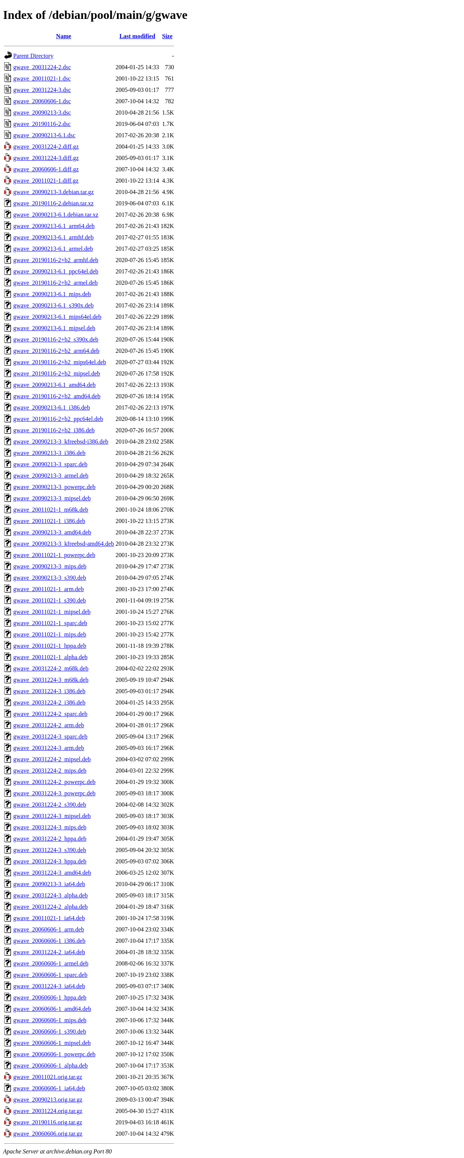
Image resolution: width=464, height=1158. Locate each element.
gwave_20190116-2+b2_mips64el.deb (59, 362)
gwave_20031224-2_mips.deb (49, 770)
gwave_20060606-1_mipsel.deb (52, 1043)
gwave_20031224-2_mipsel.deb (52, 759)
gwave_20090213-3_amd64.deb (52, 532)
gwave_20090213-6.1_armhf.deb (53, 237)
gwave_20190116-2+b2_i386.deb (54, 430)
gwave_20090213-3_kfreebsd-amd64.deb (63, 543)
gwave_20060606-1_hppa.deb (49, 997)
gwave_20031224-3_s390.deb (49, 850)
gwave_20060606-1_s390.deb (49, 1031)
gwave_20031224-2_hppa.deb (49, 838)
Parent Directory (33, 56)
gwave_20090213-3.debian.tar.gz (53, 192)
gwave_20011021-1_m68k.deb (50, 509)
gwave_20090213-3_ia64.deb (49, 884)
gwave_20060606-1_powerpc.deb (54, 1054)
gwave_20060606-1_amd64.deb (52, 1009)
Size (167, 36)
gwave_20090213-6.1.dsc (44, 135)
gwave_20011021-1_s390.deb (49, 600)
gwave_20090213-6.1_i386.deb (51, 407)
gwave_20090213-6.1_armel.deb (53, 248)
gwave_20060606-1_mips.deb (49, 1020)
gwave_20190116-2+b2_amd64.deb (56, 396)
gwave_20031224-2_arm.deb (48, 725)
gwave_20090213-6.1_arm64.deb (54, 226)
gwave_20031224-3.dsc (42, 90)
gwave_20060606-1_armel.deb (51, 963)
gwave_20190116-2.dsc (42, 124)
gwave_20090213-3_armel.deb (51, 475)
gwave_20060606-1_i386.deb (49, 941)
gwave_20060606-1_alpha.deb (50, 1065)
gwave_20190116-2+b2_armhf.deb (55, 260)
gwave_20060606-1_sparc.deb (50, 975)
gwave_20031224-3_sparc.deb (50, 736)
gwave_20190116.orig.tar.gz (47, 1122)
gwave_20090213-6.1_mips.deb (52, 294)
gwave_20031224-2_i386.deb (49, 702)
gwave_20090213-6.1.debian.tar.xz (55, 214)
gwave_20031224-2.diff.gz (46, 146)
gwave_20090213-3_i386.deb (49, 453)
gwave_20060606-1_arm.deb (48, 929)
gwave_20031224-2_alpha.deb (50, 906)
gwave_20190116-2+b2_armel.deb (55, 282)
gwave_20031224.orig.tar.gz (48, 1111)
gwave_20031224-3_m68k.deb (51, 680)
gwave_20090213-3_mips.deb (49, 566)
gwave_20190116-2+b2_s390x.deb (55, 339)
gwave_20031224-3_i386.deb (49, 691)
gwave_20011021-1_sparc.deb (50, 623)
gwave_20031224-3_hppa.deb (49, 861)
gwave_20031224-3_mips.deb (49, 827)
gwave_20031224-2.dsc (42, 67)
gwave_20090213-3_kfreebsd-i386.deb (60, 441)
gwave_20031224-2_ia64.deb (49, 952)
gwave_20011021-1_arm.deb (48, 589)
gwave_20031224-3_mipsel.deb (52, 816)
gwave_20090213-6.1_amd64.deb (54, 385)
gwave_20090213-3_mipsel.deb (52, 498)
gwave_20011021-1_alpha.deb (50, 657)
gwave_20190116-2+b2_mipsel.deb (56, 373)
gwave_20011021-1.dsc (42, 78)
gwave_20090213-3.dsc (42, 112)
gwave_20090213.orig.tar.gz (48, 1099)
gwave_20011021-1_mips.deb (49, 634)
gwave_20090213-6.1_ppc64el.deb (55, 271)
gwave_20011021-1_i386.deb (49, 521)
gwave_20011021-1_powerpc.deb (54, 555)
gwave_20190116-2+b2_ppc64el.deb (58, 419)
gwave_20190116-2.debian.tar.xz (53, 203)
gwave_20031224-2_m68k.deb (51, 668)
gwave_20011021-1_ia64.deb (49, 918)
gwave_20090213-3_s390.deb (49, 577)
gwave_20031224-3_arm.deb (48, 748)
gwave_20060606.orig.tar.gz (48, 1133)
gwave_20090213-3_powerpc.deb (54, 487)
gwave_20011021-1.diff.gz (45, 180)
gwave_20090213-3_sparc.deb (50, 464)
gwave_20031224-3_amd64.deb (52, 872)
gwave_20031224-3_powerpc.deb (54, 793)
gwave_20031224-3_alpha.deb (50, 895)
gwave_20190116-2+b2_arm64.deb (56, 351)
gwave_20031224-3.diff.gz (46, 158)
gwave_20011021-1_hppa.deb (49, 646)
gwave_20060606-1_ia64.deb (49, 1088)
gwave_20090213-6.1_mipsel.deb (54, 328)
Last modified (137, 36)
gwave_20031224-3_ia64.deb (49, 986)
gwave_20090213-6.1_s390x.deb (53, 305)
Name (63, 36)
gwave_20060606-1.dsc (42, 101)
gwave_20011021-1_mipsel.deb (51, 611)
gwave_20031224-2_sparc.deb (50, 714)
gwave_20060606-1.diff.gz (46, 169)
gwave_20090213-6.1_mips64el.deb (57, 317)
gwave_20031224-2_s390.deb (49, 804)
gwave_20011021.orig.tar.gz (47, 1077)
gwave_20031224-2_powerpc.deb (54, 782)
